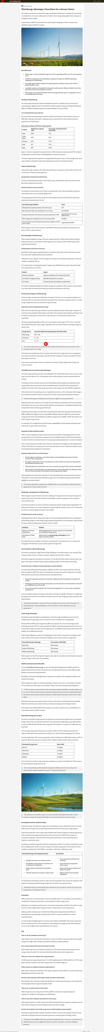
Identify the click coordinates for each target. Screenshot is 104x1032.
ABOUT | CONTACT (98, 1)
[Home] (2, 1)
